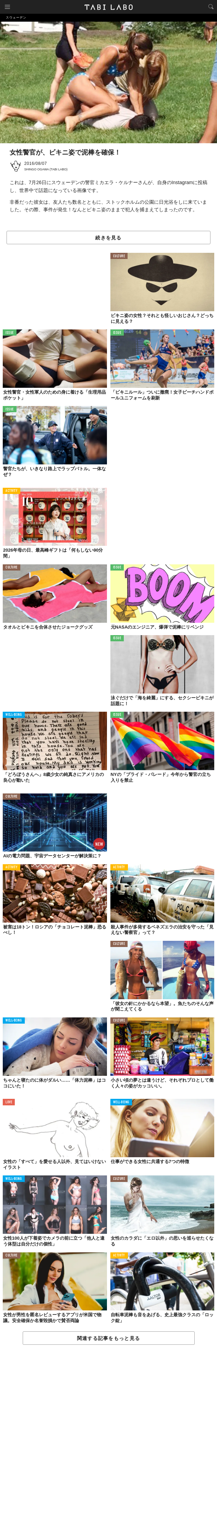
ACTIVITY (12, 491)
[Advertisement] (108, 1439)
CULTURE (119, 256)
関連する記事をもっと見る (108, 1338)
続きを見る (108, 237)
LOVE (9, 1102)
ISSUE (10, 333)
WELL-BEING (14, 715)
